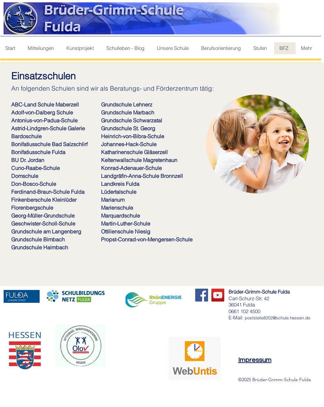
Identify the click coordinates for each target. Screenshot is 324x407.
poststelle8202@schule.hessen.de (277, 317)
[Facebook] (201, 295)
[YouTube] (217, 295)
